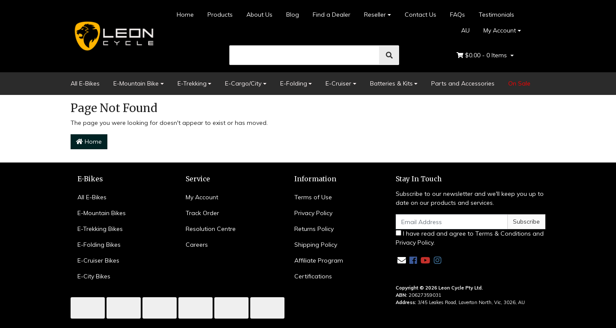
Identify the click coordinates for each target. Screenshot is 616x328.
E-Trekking (192, 83)
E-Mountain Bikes (101, 213)
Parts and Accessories (463, 83)
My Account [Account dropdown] (499, 30)
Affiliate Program (318, 260)
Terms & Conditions (503, 233)
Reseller (375, 14)
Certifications (313, 276)
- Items (482, 55)
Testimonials (496, 14)
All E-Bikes (85, 83)
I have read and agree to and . (470, 238)
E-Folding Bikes (99, 244)
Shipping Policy (315, 244)
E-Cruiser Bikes (98, 260)
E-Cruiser (338, 83)
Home (185, 14)
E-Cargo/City (243, 83)
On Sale (519, 83)
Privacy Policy (313, 213)
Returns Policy (314, 229)
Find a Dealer (331, 14)
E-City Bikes (93, 276)
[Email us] (401, 260)
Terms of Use (313, 197)
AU (461, 30)
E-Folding (293, 83)
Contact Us (420, 14)
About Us (259, 14)
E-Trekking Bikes (100, 229)
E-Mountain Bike (136, 83)
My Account (202, 197)
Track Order (202, 213)
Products (220, 14)
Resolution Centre (211, 229)
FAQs (457, 14)
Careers (197, 244)
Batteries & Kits (391, 83)
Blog (292, 14)
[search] (304, 55)
